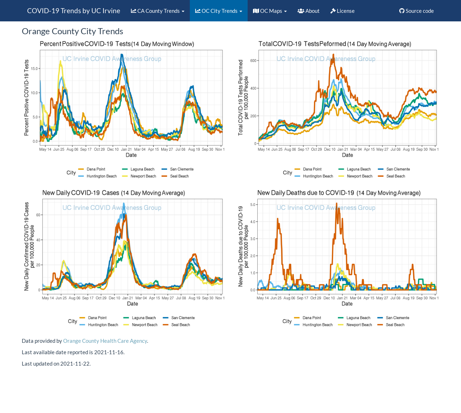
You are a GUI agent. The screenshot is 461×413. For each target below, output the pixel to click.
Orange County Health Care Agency (105, 340)
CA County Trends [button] (157, 10)
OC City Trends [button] (218, 10)
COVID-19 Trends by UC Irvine (73, 10)
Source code (416, 10)
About (309, 10)
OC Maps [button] (270, 10)
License (342, 10)
